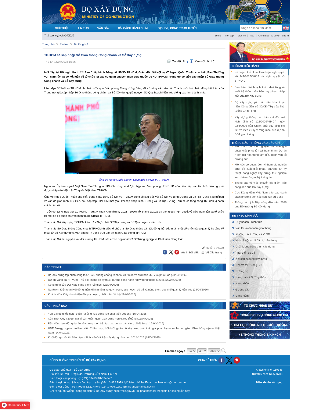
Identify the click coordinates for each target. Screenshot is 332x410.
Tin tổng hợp (81, 44)
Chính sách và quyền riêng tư (273, 35)
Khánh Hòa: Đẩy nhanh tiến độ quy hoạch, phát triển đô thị (92, 294)
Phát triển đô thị (245, 252)
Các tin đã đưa (55, 305)
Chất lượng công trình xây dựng (255, 246)
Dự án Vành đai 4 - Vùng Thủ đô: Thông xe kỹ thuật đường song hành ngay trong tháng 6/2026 (114, 279)
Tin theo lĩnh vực (245, 215)
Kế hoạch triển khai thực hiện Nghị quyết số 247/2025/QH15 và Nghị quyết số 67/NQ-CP (260, 76)
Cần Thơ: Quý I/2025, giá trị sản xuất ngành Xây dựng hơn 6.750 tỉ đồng (100, 318)
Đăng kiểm (242, 295)
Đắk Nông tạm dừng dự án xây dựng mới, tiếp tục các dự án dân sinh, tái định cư (106, 323)
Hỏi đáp (229, 35)
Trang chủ (48, 44)
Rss (252, 35)
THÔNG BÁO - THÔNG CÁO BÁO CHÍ (256, 143)
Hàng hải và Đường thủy (250, 277)
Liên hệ (242, 35)
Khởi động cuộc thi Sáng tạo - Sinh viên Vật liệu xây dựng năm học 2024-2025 (104, 337)
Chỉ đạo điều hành (245, 66)
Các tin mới (53, 267)
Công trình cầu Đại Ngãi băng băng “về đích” (83, 284)
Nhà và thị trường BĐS (249, 265)
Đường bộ (241, 271)
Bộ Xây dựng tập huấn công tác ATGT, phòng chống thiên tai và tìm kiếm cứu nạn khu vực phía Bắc (117, 275)
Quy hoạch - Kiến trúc (248, 222)
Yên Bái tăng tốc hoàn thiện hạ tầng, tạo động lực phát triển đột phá (98, 313)
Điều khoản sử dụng (269, 382)
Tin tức (64, 44)
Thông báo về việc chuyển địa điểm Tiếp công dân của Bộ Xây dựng (261, 185)
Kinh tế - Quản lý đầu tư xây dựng (256, 240)
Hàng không (242, 283)
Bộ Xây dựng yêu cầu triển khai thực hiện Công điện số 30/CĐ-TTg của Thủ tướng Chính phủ (260, 106)
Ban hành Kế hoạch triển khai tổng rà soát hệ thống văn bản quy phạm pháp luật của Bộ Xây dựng (260, 91)
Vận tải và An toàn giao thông (253, 228)
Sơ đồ (217, 35)
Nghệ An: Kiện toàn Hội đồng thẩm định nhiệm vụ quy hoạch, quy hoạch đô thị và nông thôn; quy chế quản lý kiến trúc (128, 289)
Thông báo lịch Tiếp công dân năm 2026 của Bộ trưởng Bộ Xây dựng (261, 205)
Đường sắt (242, 289)
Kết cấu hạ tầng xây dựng (251, 258)
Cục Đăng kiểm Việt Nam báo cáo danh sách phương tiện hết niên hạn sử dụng (261, 195)
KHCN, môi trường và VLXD (252, 234)
